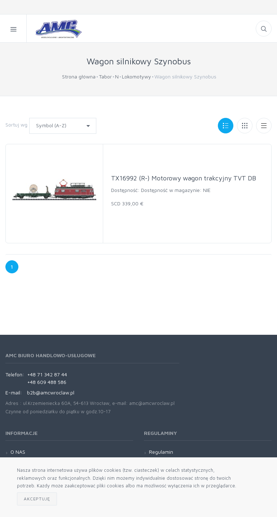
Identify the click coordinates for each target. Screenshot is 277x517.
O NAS (17, 452)
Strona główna (79, 76)
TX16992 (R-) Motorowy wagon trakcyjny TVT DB (183, 178)
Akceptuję (37, 498)
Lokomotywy (136, 76)
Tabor (105, 76)
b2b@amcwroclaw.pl (50, 392)
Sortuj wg (16, 124)
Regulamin (161, 452)
